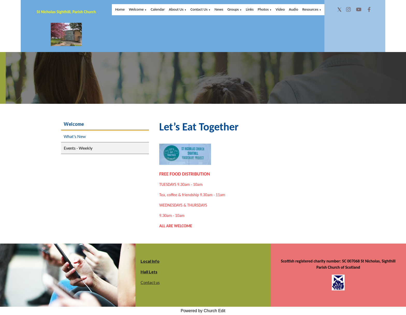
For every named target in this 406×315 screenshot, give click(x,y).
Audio (293, 9)
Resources (310, 9)
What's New (75, 136)
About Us (176, 9)
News (219, 9)
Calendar (158, 9)
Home (120, 9)
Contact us (150, 282)
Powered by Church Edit (203, 311)
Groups (233, 9)
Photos (263, 9)
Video (280, 9)
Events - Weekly (78, 147)
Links (249, 9)
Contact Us (199, 9)
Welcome (136, 9)
